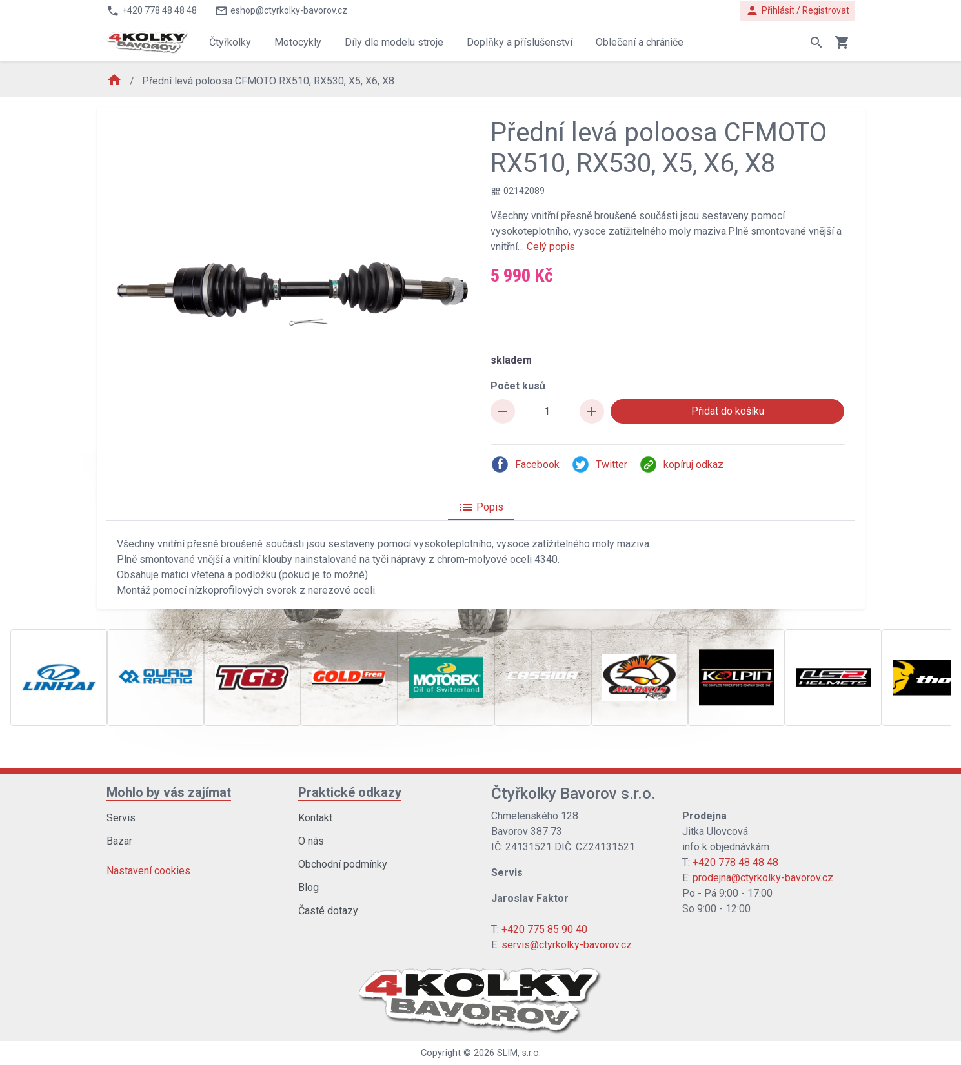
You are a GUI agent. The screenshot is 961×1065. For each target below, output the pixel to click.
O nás (311, 841)
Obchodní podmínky (342, 864)
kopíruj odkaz (681, 464)
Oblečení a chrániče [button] (639, 42)
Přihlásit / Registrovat (797, 10)
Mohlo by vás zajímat (168, 792)
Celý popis (551, 246)
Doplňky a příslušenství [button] (519, 42)
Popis (480, 507)
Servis (121, 818)
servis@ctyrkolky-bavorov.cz (566, 945)
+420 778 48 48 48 (735, 862)
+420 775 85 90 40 (544, 929)
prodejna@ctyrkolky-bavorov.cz (763, 878)
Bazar (119, 841)
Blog (308, 887)
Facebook (525, 464)
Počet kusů (518, 386)
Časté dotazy (328, 910)
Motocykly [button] (297, 42)
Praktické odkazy (349, 792)
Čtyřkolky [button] (230, 42)
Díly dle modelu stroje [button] (394, 42)
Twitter (599, 464)
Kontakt (315, 818)
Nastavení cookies (148, 871)
